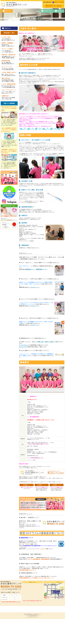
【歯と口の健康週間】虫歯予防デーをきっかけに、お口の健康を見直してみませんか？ (8, 130)
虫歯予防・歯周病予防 (10, 56)
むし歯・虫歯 (10, 38)
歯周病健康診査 (45, 559)
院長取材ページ (30, 269)
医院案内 (10, 23)
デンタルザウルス (23, 345)
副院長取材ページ (41, 269)
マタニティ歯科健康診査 (33, 559)
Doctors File (23, 346)
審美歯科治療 (10, 62)
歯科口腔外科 (10, 79)
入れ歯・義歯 (10, 74)
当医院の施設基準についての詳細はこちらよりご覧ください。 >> (36, 577)
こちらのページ (34, 287)
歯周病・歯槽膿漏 (10, 44)
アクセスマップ (59, 23)
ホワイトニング (10, 68)
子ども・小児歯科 (10, 50)
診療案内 (26, 23)
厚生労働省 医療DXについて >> (27, 570)
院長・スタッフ (18, 23)
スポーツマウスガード (10, 91)
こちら (42, 548)
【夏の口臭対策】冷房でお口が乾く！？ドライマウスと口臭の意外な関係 (8, 108)
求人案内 (51, 23)
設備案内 (34, 23)
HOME (3, 23)
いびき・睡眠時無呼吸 (10, 85)
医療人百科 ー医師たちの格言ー (46, 341)
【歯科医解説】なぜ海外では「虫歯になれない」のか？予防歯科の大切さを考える (8, 151)
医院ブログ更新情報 (9, 103)
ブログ (26, 544)
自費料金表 (43, 23)
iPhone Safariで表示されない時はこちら (32, 600)
